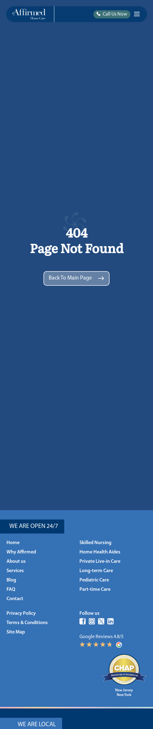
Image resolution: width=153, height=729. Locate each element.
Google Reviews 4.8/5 (112, 641)
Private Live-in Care (99, 561)
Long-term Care (96, 570)
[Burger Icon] (137, 14)
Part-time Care (94, 589)
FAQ (11, 589)
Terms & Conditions (27, 622)
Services (15, 570)
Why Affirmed (21, 552)
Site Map (16, 632)
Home (13, 542)
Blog (11, 580)
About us (16, 561)
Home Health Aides (99, 552)
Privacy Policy (21, 613)
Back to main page (76, 278)
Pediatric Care (94, 580)
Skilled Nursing (95, 542)
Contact (15, 598)
